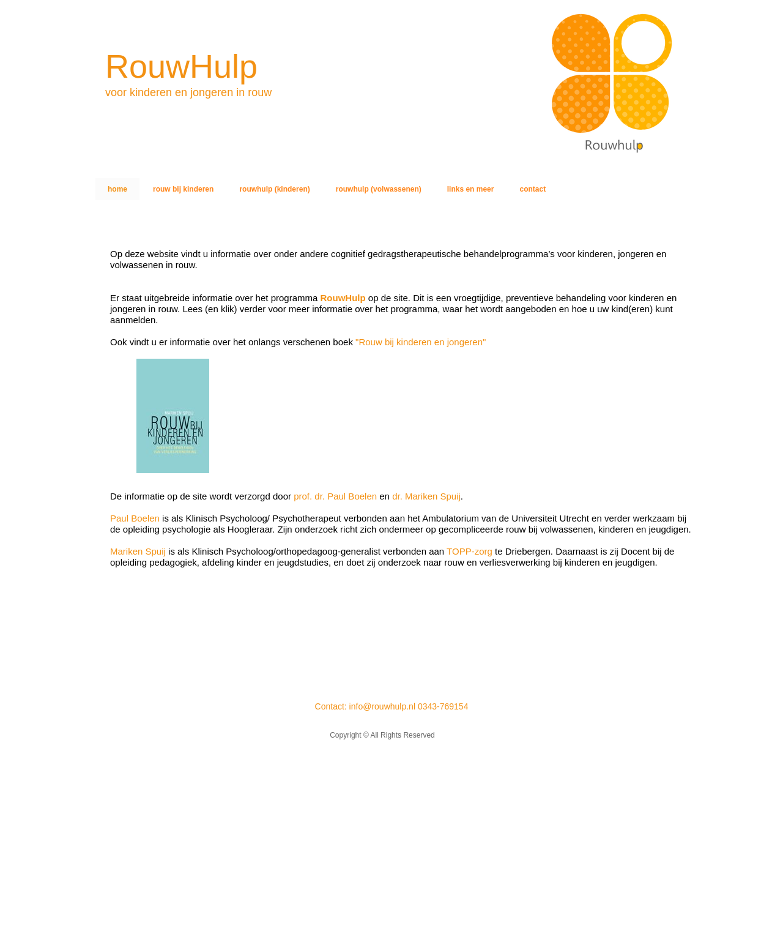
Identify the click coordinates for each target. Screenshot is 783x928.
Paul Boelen (135, 518)
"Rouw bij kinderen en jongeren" (420, 342)
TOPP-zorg (468, 551)
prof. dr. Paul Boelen (335, 496)
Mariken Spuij (138, 551)
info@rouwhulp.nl (382, 706)
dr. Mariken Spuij (426, 496)
